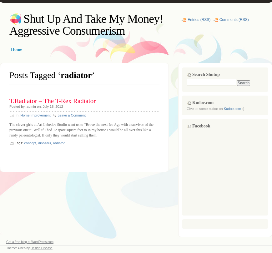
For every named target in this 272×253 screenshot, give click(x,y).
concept (30, 143)
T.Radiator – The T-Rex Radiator (52, 101)
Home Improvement (35, 115)
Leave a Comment (72, 115)
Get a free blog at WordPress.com (29, 242)
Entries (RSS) (199, 19)
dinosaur (44, 143)
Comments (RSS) (234, 19)
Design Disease (42, 248)
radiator (59, 143)
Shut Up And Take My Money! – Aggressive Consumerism (90, 24)
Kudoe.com (232, 109)
